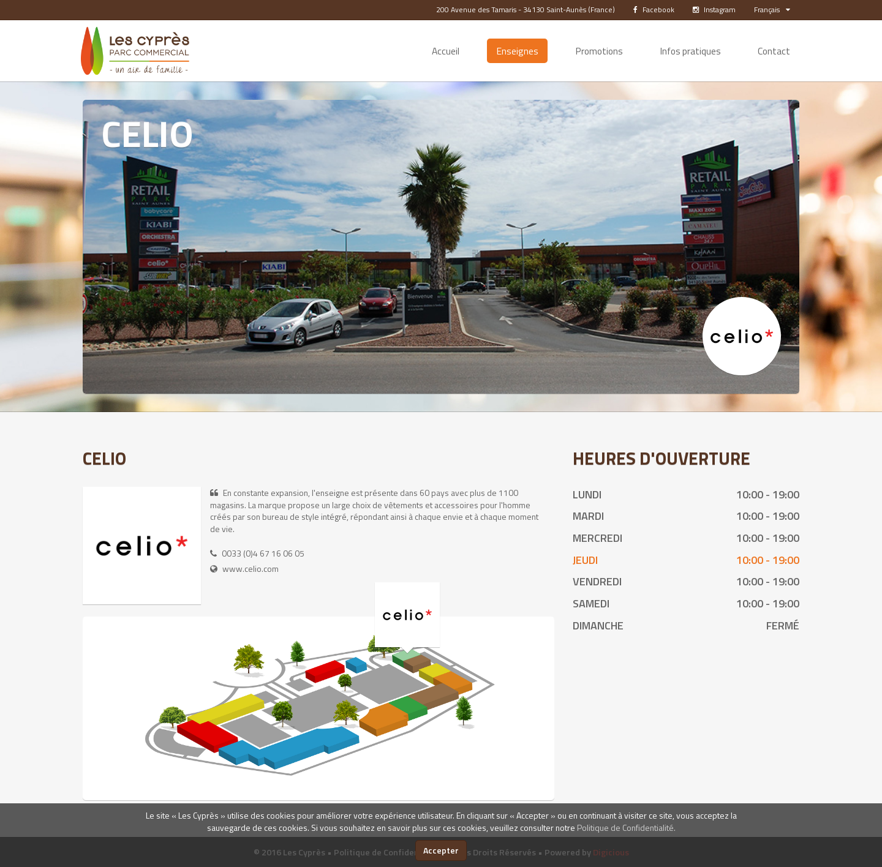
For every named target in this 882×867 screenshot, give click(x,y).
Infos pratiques (690, 50)
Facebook (653, 9)
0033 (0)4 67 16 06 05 (263, 553)
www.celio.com (250, 568)
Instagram (714, 9)
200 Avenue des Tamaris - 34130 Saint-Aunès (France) (525, 9)
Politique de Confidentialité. (626, 827)
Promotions (599, 50)
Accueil (445, 50)
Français (772, 9)
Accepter (441, 850)
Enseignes (517, 50)
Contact (774, 50)
